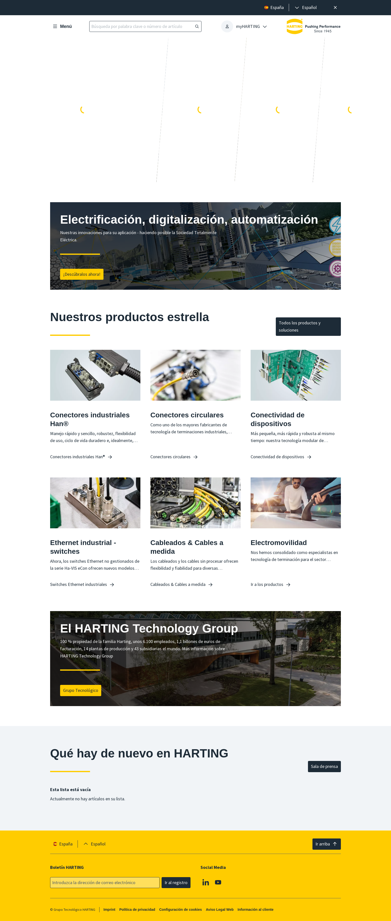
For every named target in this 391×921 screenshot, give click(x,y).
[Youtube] (218, 882)
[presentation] (305, 7)
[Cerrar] (335, 7)
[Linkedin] (205, 882)
